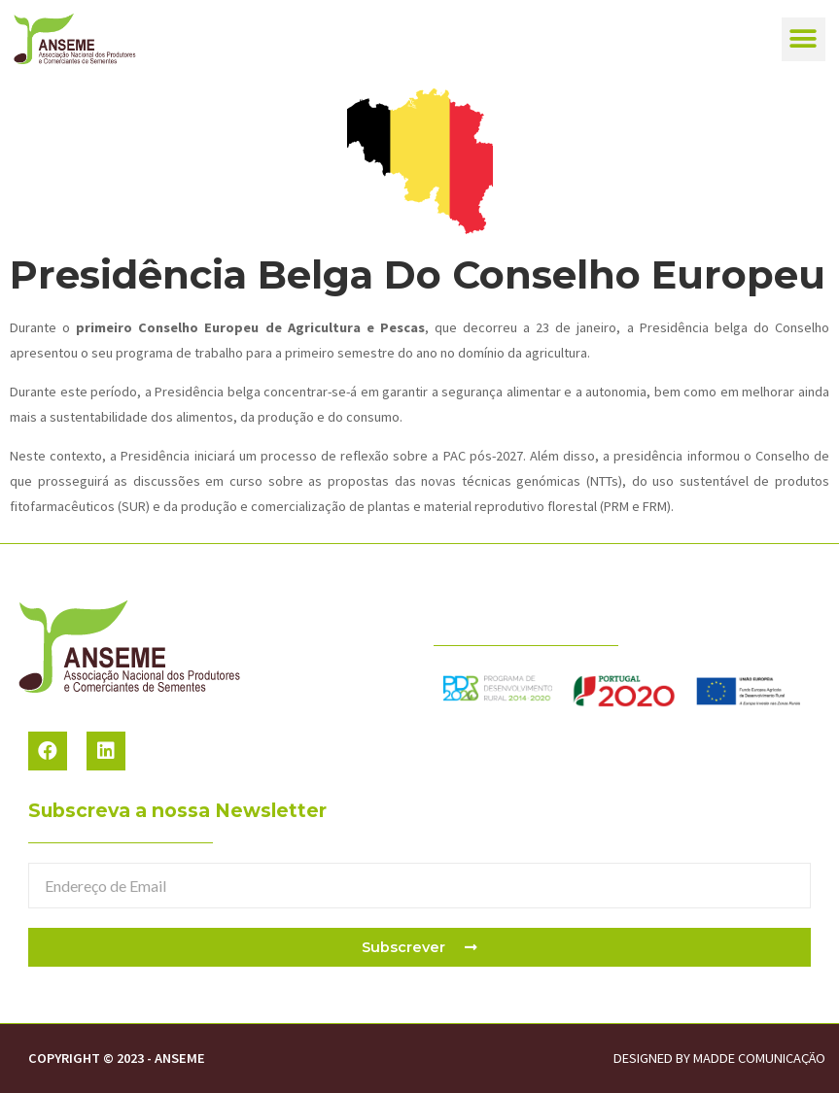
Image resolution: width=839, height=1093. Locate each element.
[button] (803, 39)
